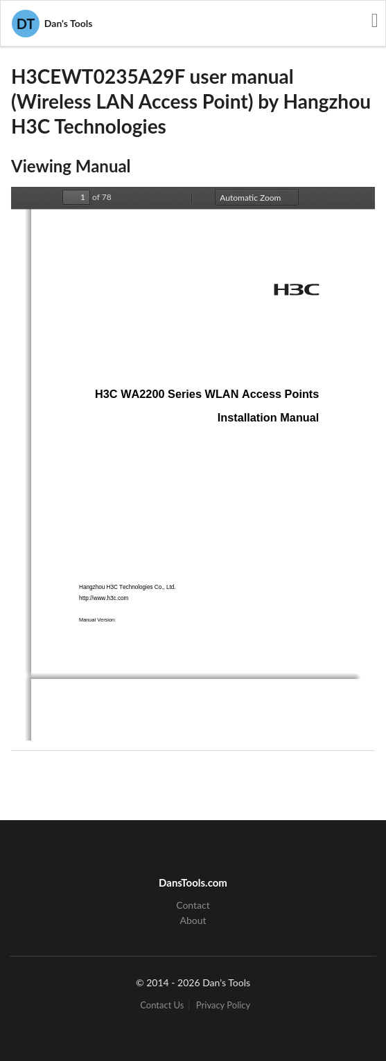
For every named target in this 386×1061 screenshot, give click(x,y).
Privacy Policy (223, 1005)
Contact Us (162, 1005)
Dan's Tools (52, 23)
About (192, 920)
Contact (193, 905)
